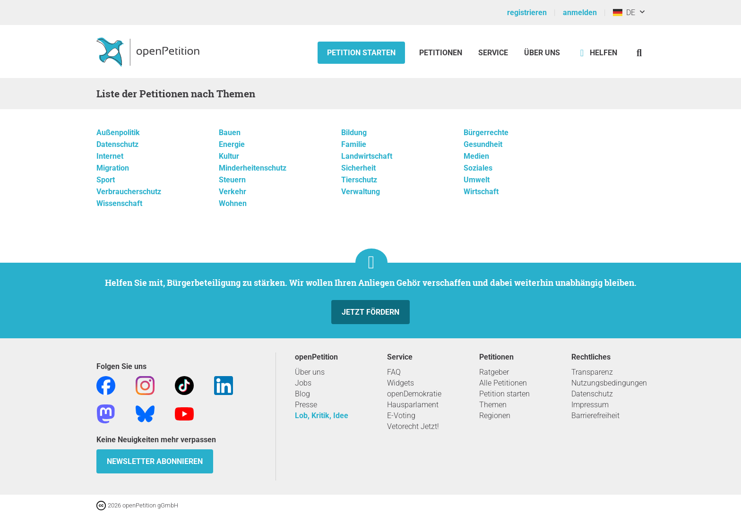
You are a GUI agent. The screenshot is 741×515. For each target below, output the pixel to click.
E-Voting (401, 415)
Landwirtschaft (366, 156)
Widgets (400, 382)
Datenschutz (117, 144)
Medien (476, 156)
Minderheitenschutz (252, 167)
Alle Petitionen (503, 382)
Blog (302, 393)
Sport (105, 179)
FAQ (394, 372)
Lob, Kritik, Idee (321, 415)
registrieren (527, 12)
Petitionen (441, 52)
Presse (306, 404)
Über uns (310, 372)
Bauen (230, 132)
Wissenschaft (119, 203)
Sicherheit (358, 167)
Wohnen (233, 203)
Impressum (590, 404)
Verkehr (232, 191)
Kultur (229, 156)
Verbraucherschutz (128, 191)
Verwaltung (360, 191)
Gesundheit (483, 144)
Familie (353, 144)
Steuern (232, 179)
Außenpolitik (118, 132)
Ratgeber (494, 372)
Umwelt (477, 179)
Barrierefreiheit (595, 415)
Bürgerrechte (486, 132)
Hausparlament (413, 404)
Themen (493, 404)
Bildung (354, 132)
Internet (109, 156)
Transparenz (592, 372)
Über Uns (542, 52)
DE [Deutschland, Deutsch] (624, 12)
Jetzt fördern (370, 312)
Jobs (303, 382)
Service (493, 52)
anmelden (580, 12)
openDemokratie (414, 393)
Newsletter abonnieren (155, 461)
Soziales (478, 167)
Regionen (494, 415)
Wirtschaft (481, 191)
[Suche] (639, 52)
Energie (232, 144)
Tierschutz (359, 179)
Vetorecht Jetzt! (413, 426)
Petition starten (361, 52)
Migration (112, 167)
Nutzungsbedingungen (609, 382)
